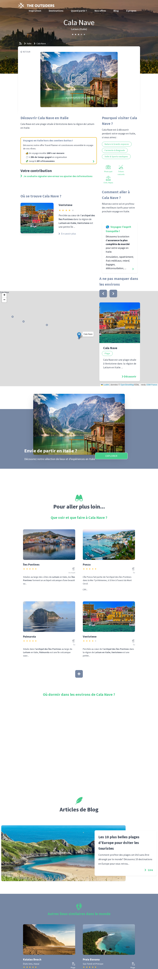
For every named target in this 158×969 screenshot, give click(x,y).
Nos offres (100, 10)
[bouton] (103, 293)
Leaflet (105, 385)
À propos (131, 10)
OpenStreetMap (127, 385)
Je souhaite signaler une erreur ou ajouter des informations (57, 176)
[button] (79, 335)
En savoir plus (67, 233)
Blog (116, 10)
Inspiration (35, 10)
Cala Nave (41, 43)
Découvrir (130, 376)
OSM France (151, 385)
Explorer (111, 455)
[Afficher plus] (79, 674)
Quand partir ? (79, 10)
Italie (29, 43)
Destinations (56, 10)
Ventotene (65, 205)
